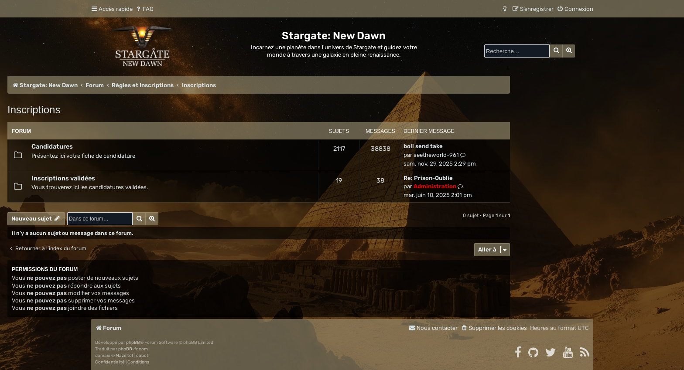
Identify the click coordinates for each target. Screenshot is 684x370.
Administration (435, 186)
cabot (142, 355)
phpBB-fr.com (133, 349)
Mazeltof (124, 355)
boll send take (423, 146)
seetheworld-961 (436, 155)
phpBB (133, 342)
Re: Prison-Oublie (428, 178)
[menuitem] (144, 9)
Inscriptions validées (63, 178)
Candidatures (52, 146)
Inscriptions (33, 109)
